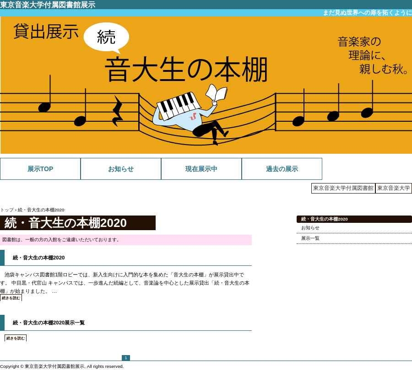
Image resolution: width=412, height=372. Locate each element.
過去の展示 (282, 169)
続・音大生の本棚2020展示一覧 (49, 322)
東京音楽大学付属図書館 (343, 188)
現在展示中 (201, 169)
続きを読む (11, 298)
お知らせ (121, 169)
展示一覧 (310, 238)
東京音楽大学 (393, 188)
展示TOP (40, 169)
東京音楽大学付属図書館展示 (47, 4)
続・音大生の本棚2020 (39, 257)
